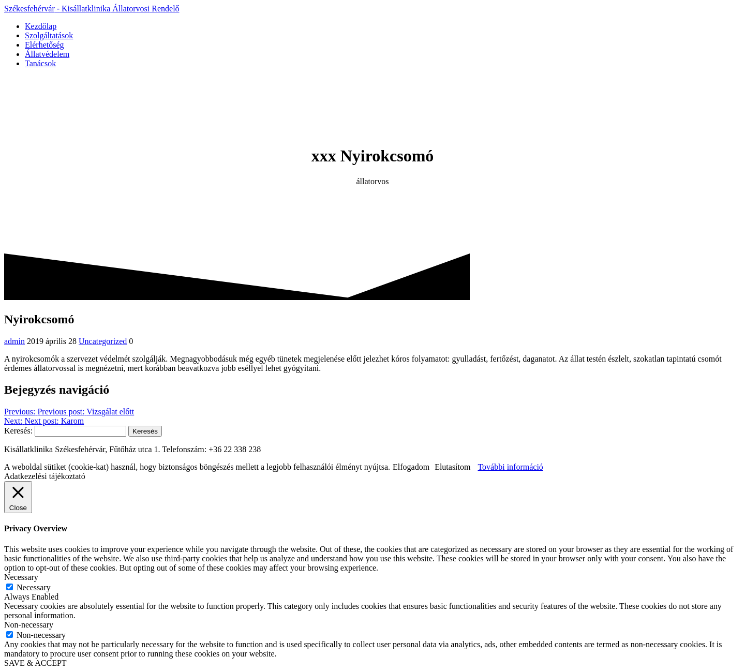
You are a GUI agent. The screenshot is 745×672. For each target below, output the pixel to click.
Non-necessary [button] (28, 624)
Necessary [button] (21, 577)
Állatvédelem (47, 54)
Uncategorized (103, 341)
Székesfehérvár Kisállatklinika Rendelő (92, 8)
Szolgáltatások (49, 35)
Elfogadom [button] (411, 466)
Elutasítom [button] (452, 466)
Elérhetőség (44, 44)
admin (14, 341)
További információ (510, 466)
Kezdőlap (40, 26)
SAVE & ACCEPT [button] (35, 663)
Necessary (34, 587)
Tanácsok (40, 63)
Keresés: (18, 430)
